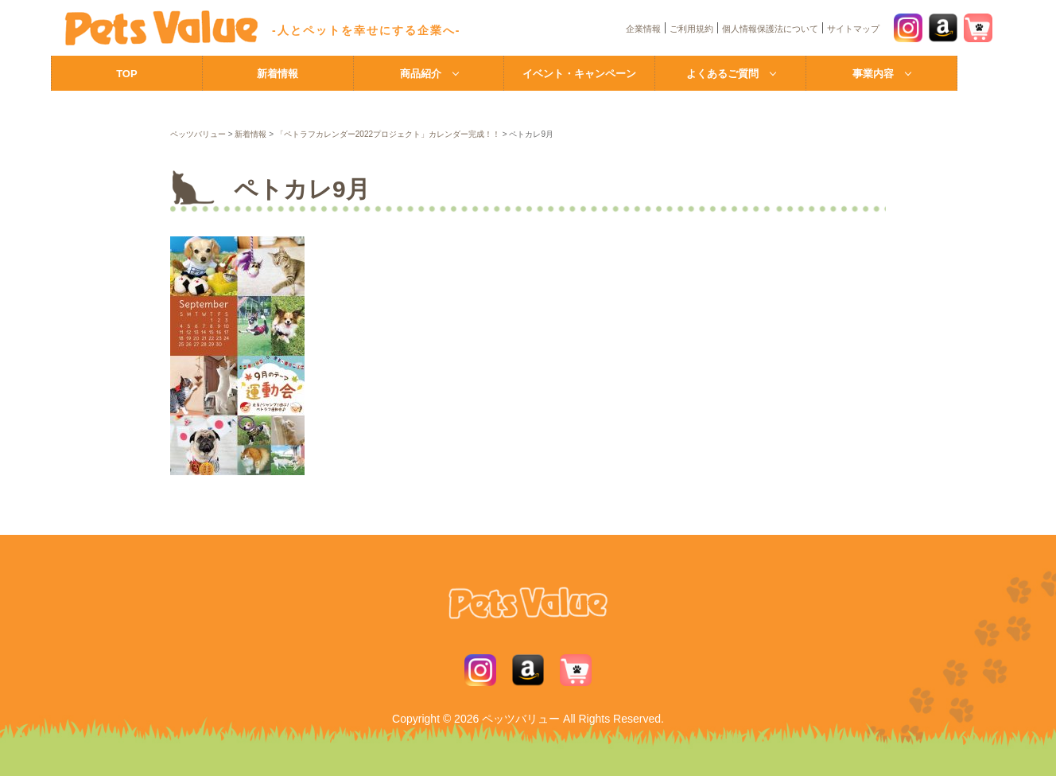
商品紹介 (420, 74)
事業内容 (873, 74)
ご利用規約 (691, 28)
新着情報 (277, 74)
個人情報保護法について (770, 28)
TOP (127, 74)
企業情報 (643, 28)
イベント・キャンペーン (579, 74)
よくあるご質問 (722, 74)
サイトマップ (853, 28)
